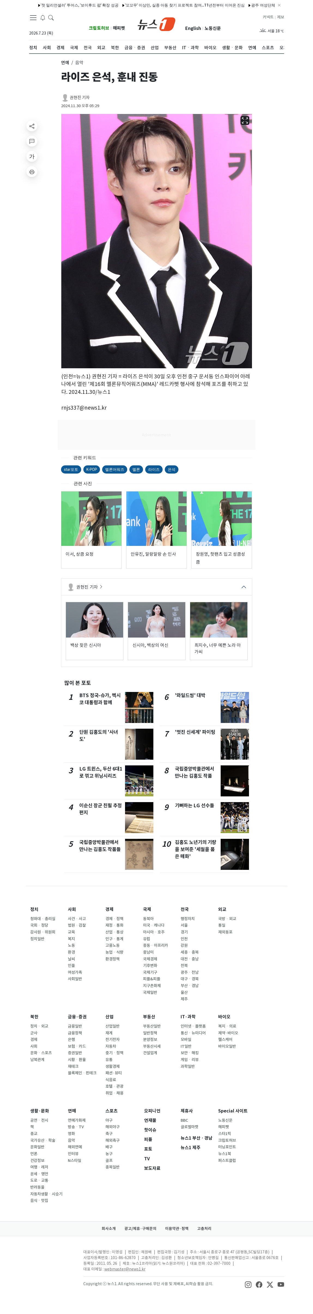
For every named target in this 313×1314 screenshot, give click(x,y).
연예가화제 (77, 1120)
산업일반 (112, 1026)
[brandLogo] (156, 24)
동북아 (148, 918)
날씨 (71, 959)
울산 (184, 992)
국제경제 (150, 959)
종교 (33, 1133)
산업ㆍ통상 (114, 932)
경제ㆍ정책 (114, 918)
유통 (109, 1059)
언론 (33, 1153)
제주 (184, 999)
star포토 (71, 469)
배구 (109, 1147)
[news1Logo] (52, 1256)
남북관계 (37, 1059)
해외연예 (75, 1147)
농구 (109, 1153)
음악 (71, 1140)
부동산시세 (152, 1046)
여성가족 (75, 972)
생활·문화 (39, 1111)
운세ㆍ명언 (39, 1173)
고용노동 (112, 945)
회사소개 (109, 1228)
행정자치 (188, 918)
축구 (109, 1133)
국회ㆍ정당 (39, 925)
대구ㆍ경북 (190, 978)
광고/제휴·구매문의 (140, 1228)
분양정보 (150, 1039)
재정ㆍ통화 (114, 925)
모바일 (186, 1039)
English (193, 28)
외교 (222, 909)
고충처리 (204, 1228)
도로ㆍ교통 (39, 1180)
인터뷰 (73, 1153)
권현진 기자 (80, 97)
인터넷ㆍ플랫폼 (193, 1026)
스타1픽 (224, 1133)
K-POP (91, 469)
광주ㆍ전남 (190, 972)
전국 (185, 909)
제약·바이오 (228, 1033)
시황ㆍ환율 (77, 1059)
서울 (184, 925)
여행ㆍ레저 (39, 1167)
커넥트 (268, 17)
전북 (184, 965)
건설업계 (150, 1052)
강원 (184, 945)
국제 (147, 909)
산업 (109, 1017)
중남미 (148, 952)
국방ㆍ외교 (227, 918)
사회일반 (75, 978)
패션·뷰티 (113, 1073)
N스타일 (74, 1160)
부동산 (149, 1017)
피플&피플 (151, 978)
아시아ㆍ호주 (154, 932)
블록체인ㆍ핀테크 (82, 1073)
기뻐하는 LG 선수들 (194, 805)
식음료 (110, 1079)
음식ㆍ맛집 (39, 1200)
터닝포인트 (227, 1147)
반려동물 (37, 1187)
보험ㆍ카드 (77, 1046)
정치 (34, 909)
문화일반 (37, 1147)
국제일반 (150, 992)
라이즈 (154, 469)
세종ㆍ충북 (190, 952)
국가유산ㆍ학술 (42, 1140)
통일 (221, 925)
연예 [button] (65, 62)
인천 (184, 938)
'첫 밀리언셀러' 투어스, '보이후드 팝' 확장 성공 (64, 5)
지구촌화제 (152, 985)
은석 (171, 469)
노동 (71, 945)
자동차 (110, 1046)
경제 (109, 909)
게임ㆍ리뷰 (190, 1059)
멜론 (136, 469)
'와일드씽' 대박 (190, 695)
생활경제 (112, 1066)
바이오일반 (227, 1046)
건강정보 (37, 1160)
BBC (184, 1120)
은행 (71, 1039)
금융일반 (75, 1026)
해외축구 (112, 1140)
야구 (109, 1120)
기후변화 (150, 965)
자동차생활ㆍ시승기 (46, 1194)
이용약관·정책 (177, 1228)
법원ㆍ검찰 (77, 925)
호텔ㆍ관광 (114, 1086)
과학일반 (188, 1066)
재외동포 (225, 932)
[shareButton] (31, 125)
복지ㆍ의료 (227, 1026)
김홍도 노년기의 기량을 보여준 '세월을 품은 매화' (195, 849)
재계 (109, 1033)
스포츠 (111, 1111)
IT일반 (186, 1046)
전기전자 (112, 1039)
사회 (72, 909)
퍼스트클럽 (227, 1160)
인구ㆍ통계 (114, 938)
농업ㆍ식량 (114, 952)
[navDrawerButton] (33, 17)
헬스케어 (225, 1039)
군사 (33, 1033)
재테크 (73, 1066)
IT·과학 (188, 1017)
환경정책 (112, 959)
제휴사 (187, 1111)
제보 (280, 17)
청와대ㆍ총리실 (42, 918)
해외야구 (112, 1126)
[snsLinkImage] (248, 1284)
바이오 (224, 1017)
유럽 (146, 938)
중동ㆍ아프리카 (155, 945)
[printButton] (31, 171)
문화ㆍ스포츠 (41, 1052)
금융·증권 (77, 1017)
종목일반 (112, 1167)
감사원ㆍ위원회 (42, 932)
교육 (71, 932)
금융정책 (75, 1033)
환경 (71, 952)
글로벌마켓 (189, 1126)
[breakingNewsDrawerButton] (42, 17)
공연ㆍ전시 (39, 1120)
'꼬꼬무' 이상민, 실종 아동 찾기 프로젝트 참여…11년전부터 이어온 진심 (169, 5)
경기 (184, 932)
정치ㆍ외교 (39, 1026)
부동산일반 (152, 1026)
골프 (109, 1160)
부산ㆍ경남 (190, 985)
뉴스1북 (224, 1153)
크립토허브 (99, 28)
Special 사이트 (233, 1111)
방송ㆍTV (76, 1126)
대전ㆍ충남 (190, 959)
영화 (71, 1133)
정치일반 (37, 938)
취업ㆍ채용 (114, 1093)
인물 (71, 965)
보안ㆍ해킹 (190, 1052)
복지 (71, 938)
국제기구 (150, 972)
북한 (34, 1017)
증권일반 (75, 1052)
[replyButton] (31, 141)
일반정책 (150, 1033)
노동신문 (213, 28)
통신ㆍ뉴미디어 (193, 1033)
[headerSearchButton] (51, 17)
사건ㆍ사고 (77, 918)
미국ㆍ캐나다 (154, 925)
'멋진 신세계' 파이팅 (195, 732)
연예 (72, 1111)
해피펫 (119, 28)
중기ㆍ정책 (114, 1052)
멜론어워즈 (114, 469)
